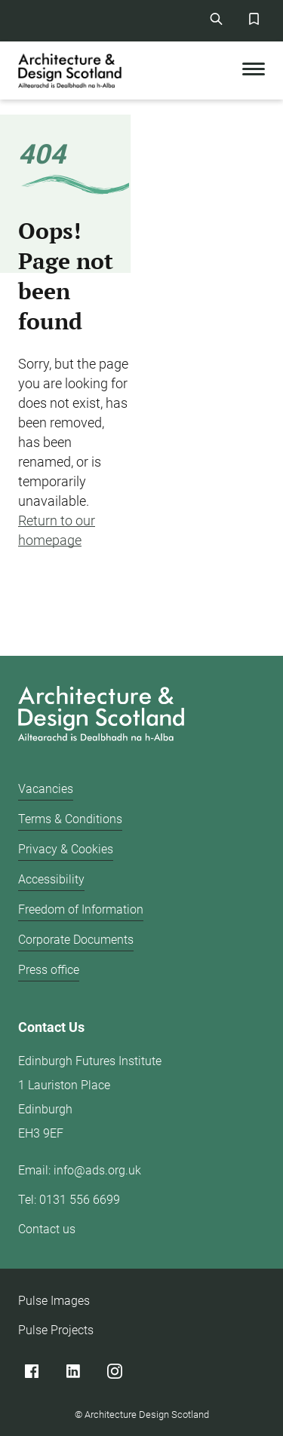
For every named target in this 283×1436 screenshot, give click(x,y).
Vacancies (45, 789)
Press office (48, 970)
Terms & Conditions (70, 819)
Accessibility (51, 879)
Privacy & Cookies (65, 849)
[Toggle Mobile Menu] (253, 70)
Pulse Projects (56, 1330)
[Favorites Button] (253, 19)
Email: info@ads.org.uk (79, 1170)
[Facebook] (31, 1371)
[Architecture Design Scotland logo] (97, 716)
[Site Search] (216, 19)
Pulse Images (54, 1301)
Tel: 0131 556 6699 (69, 1200)
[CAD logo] (71, 70)
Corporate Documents (76, 939)
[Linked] (73, 1371)
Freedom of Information (80, 909)
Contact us (46, 1229)
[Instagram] (114, 1371)
